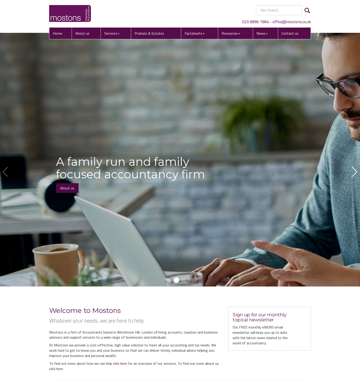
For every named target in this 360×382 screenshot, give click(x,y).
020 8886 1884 (255, 22)
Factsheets (195, 33)
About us (82, 33)
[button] (176, 280)
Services (111, 33)
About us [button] (67, 188)
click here (120, 363)
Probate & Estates (149, 33)
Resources (231, 33)
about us (212, 363)
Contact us (289, 33)
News (262, 33)
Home (57, 33)
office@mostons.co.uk (292, 22)
